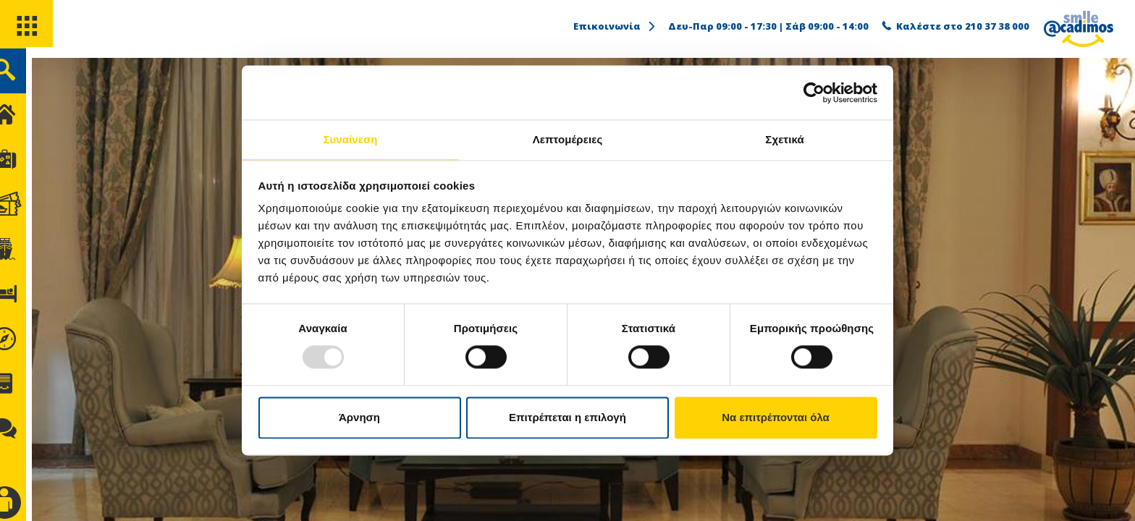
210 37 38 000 (997, 26)
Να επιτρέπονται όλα (776, 418)
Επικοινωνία (615, 26)
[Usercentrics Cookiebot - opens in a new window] (814, 92)
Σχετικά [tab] (784, 138)
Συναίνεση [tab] (350, 138)
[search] (27, 78)
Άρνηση (359, 418)
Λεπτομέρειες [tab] (568, 138)
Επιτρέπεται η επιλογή (567, 418)
